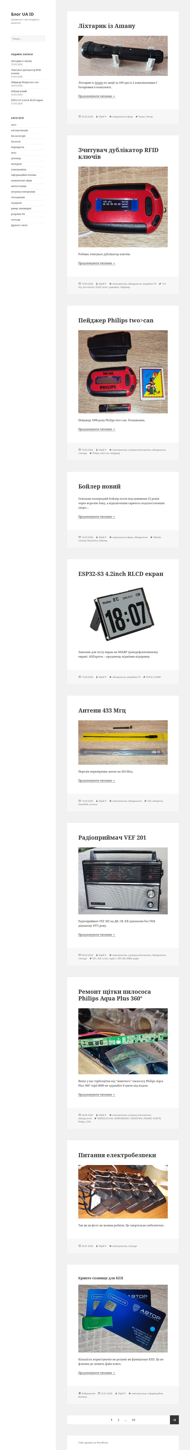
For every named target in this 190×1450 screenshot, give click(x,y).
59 (134, 1418)
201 (94, 958)
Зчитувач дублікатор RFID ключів (118, 153)
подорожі (16, 202)
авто (13, 124)
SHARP (157, 677)
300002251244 (105, 1118)
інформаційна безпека (23, 174)
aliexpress (157, 801)
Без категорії (18, 136)
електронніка (18, 169)
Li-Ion (105, 958)
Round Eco (92, 540)
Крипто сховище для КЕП (100, 1278)
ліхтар (149, 116)
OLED (98, 287)
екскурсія (16, 164)
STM (88, 1121)
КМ (123, 958)
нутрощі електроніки (23, 191)
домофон (114, 287)
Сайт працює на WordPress (93, 1442)
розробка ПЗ (18, 214)
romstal (82, 540)
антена (93, 804)
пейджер (125, 287)
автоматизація (19, 130)
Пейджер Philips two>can (25, 82)
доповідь (16, 158)
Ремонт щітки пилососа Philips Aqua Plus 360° (114, 995)
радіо (136, 958)
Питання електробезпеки (117, 1155)
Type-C (112, 958)
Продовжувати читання (96, 96)
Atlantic (157, 537)
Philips (96, 453)
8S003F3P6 (136, 1118)
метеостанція (18, 186)
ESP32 (149, 677)
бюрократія (17, 147)
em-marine (88, 287)
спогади (15, 219)
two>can (104, 453)
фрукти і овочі (19, 225)
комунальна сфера (21, 180)
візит (105, 287)
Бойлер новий (19, 91)
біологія (15, 141)
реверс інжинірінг (21, 208)
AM (99, 958)
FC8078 (157, 1118)
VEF (119, 958)
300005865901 (122, 1118)
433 (149, 801)
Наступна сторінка (174, 1419)
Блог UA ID (22, 14)
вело (13, 152)
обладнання (18, 197)
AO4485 (147, 1118)
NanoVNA (83, 804)
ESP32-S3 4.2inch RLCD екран (27, 100)
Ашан (99, 82)
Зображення (88, 1393)
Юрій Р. (103, 116)
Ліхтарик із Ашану (21, 61)
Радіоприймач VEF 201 (112, 837)
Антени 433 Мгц (102, 710)
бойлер (103, 540)
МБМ (129, 958)
